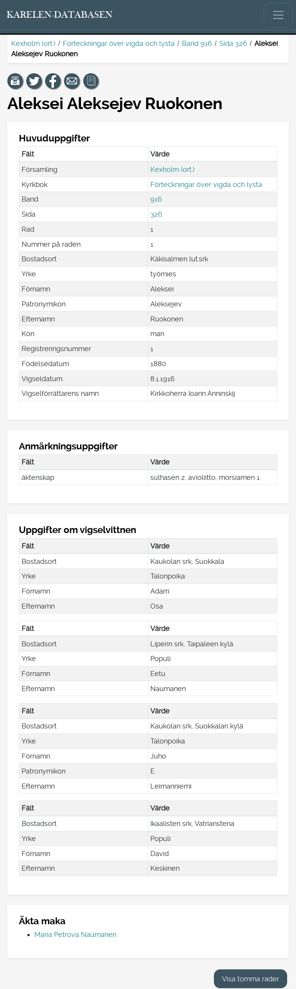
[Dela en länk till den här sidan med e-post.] (71, 81)
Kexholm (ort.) (33, 43)
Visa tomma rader (250, 979)
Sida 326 (233, 43)
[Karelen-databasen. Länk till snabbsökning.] (60, 15)
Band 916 (197, 43)
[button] (15, 81)
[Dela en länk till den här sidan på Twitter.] (34, 81)
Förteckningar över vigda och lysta (119, 43)
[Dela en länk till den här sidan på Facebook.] (53, 81)
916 (156, 199)
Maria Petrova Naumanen (75, 934)
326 (156, 214)
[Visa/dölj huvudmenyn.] (278, 15)
